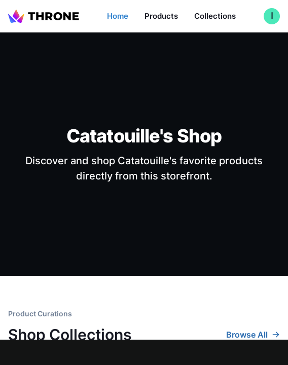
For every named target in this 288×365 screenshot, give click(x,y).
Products (161, 16)
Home (117, 16)
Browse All (253, 335)
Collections (215, 16)
